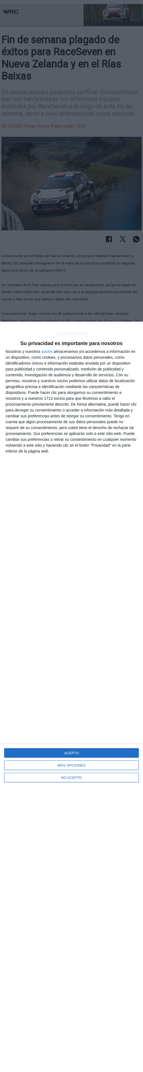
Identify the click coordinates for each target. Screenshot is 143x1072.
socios (47, 351)
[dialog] (71, 697)
